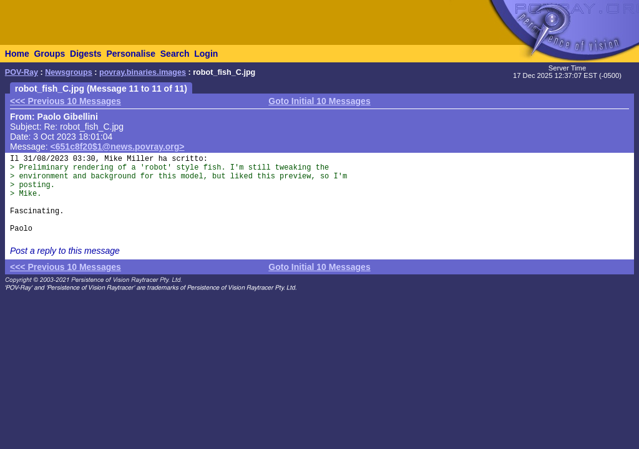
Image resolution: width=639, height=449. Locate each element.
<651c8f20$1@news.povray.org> (118, 147)
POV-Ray (21, 72)
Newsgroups (68, 72)
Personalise (130, 54)
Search (175, 54)
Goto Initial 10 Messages (319, 101)
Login (206, 54)
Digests (86, 54)
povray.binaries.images (142, 72)
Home (17, 54)
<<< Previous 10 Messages (65, 101)
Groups (49, 54)
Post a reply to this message (65, 251)
